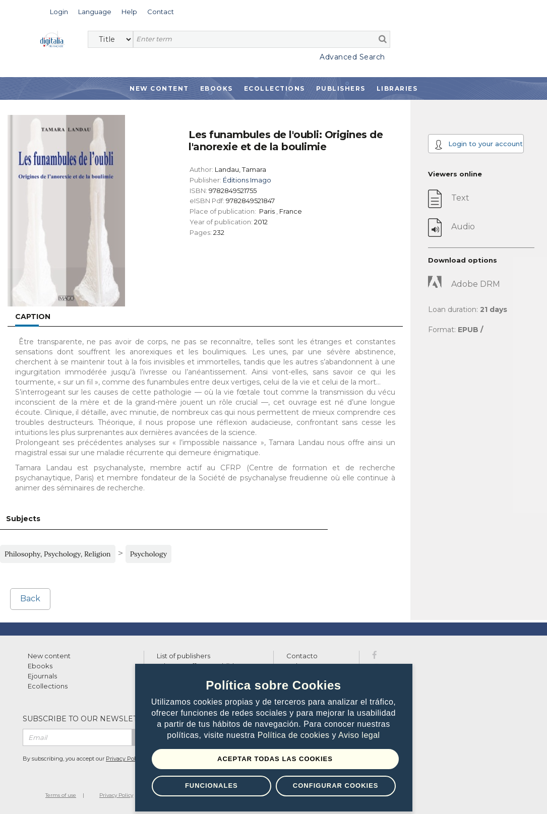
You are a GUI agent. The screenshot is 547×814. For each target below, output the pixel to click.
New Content (159, 88)
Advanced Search (352, 56)
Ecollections (274, 88)
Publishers (341, 88)
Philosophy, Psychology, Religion (58, 553)
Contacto (302, 656)
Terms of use (60, 795)
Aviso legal (359, 735)
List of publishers (183, 656)
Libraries (397, 88)
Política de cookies (295, 735)
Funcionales (211, 785)
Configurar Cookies (336, 785)
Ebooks (216, 88)
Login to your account (479, 145)
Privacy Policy (124, 758)
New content (49, 656)
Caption (32, 316)
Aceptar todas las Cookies (275, 759)
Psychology (148, 553)
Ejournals (42, 676)
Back (30, 598)
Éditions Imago (247, 180)
